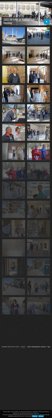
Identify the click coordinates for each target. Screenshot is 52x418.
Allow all (35, 416)
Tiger (48, 347)
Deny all (41, 416)
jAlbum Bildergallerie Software (36, 347)
